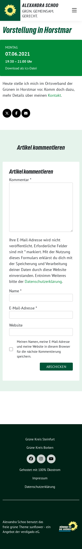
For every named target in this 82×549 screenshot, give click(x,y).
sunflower (36, 527)
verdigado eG (30, 532)
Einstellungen (33, 82)
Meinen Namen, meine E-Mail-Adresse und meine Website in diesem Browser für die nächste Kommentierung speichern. (43, 349)
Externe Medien (62, 93)
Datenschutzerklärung (43, 281)
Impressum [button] (63, 165)
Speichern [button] (41, 121)
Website (16, 325)
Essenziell (13, 93)
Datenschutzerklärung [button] (43, 165)
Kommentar (20, 179)
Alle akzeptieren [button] (41, 108)
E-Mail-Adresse (23, 308)
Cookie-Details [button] (21, 165)
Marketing (35, 93)
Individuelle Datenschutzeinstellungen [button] (41, 153)
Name (15, 290)
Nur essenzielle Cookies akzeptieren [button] (41, 136)
